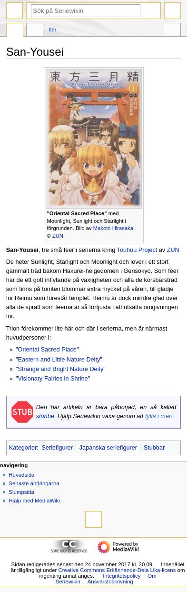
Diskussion (35, 31)
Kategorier (23, 447)
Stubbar (154, 447)
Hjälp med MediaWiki (34, 500)
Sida (15, 31)
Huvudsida (21, 475)
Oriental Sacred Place (47, 349)
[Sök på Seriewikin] (85, 10)
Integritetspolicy (121, 576)
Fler (53, 29)
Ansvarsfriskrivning (110, 581)
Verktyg (172, 31)
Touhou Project (137, 250)
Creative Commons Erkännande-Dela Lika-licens (117, 570)
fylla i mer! (159, 416)
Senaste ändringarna (34, 483)
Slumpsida (21, 492)
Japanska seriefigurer (108, 447)
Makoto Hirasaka (113, 228)
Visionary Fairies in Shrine (53, 378)
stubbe (45, 416)
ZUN (57, 236)
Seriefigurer (57, 447)
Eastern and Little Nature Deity (59, 359)
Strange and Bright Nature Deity (61, 369)
